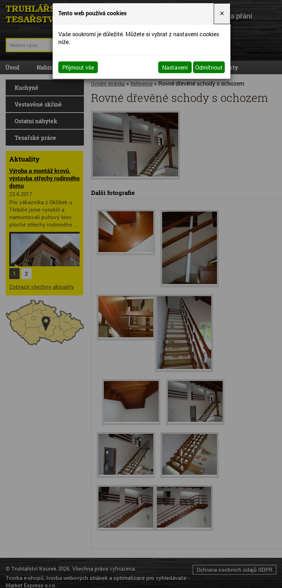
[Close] (222, 13)
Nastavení (175, 67)
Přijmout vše (78, 67)
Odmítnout (209, 67)
